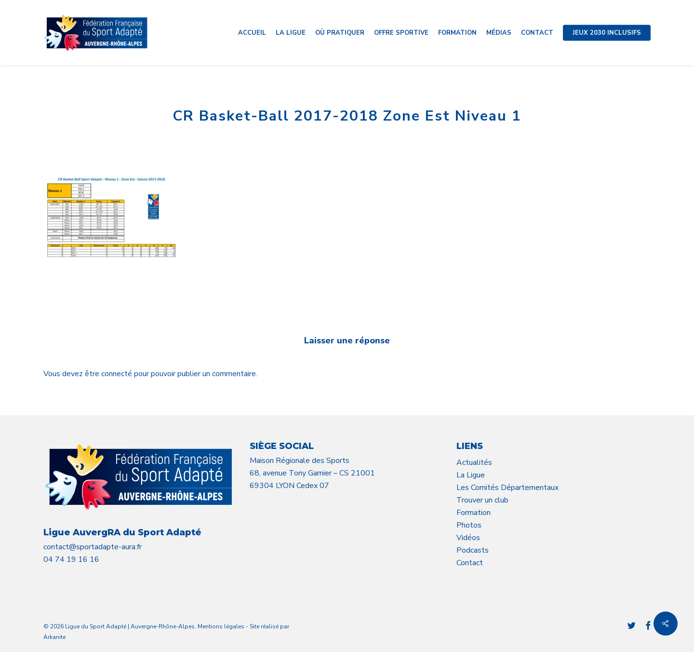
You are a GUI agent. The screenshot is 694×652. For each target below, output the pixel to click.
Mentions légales (221, 626)
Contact (469, 562)
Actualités (474, 462)
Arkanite (54, 637)
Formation (473, 512)
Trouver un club (482, 500)
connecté (117, 373)
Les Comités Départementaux (507, 487)
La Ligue (470, 475)
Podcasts (472, 550)
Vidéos (468, 537)
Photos (468, 525)
